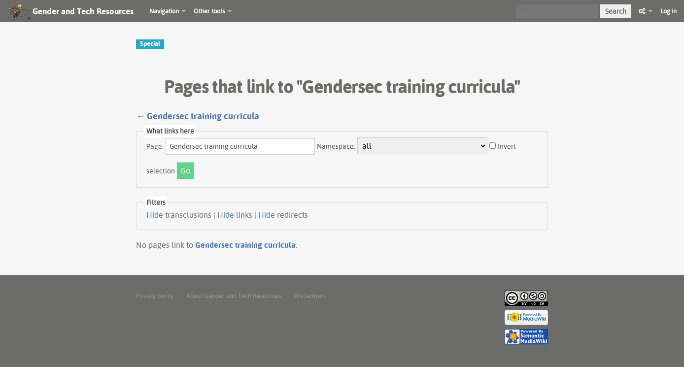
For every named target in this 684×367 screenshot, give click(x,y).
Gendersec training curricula (203, 116)
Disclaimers (310, 296)
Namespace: (336, 146)
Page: (155, 146)
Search (615, 11)
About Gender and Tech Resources (233, 296)
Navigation (164, 11)
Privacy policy (154, 296)
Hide (154, 215)
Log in (668, 11)
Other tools (209, 11)
